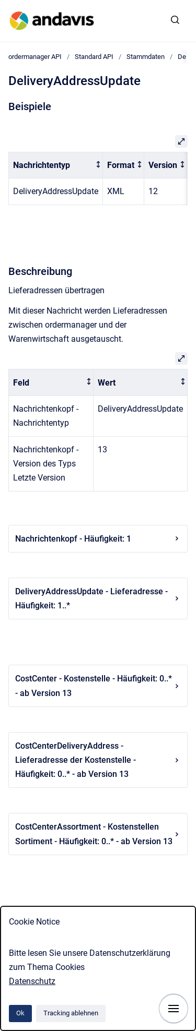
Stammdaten (145, 57)
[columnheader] (56, 165)
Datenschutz (32, 981)
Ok (20, 1013)
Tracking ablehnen (70, 1013)
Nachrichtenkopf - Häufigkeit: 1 (98, 539)
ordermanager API (35, 57)
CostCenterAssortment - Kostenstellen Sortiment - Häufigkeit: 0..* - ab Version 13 (98, 834)
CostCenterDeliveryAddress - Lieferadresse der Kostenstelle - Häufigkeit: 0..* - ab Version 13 (98, 760)
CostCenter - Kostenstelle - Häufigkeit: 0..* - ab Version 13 (98, 686)
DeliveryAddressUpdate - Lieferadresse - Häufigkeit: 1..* (98, 598)
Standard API (94, 57)
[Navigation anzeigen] (173, 1008)
